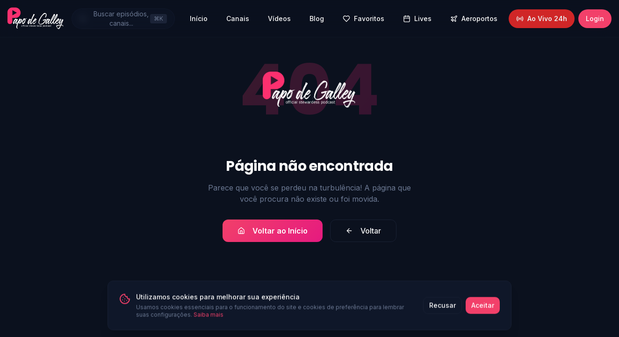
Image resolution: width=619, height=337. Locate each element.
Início (199, 18)
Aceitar (482, 308)
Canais (237, 18)
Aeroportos (473, 18)
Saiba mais (208, 317)
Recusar (442, 308)
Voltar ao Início (273, 230)
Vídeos (279, 18)
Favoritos (363, 18)
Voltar (363, 230)
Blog (317, 18)
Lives (417, 18)
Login (595, 18)
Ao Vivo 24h (541, 18)
